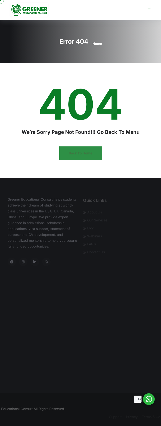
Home (97, 44)
